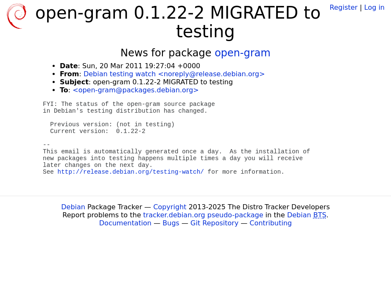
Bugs (170, 223)
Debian (73, 207)
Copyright (169, 207)
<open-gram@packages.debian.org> (135, 90)
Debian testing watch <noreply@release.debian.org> (174, 74)
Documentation (125, 223)
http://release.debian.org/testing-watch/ (131, 172)
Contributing (271, 223)
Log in (374, 7)
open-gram (243, 53)
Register (343, 7)
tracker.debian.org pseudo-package (203, 215)
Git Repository (214, 223)
